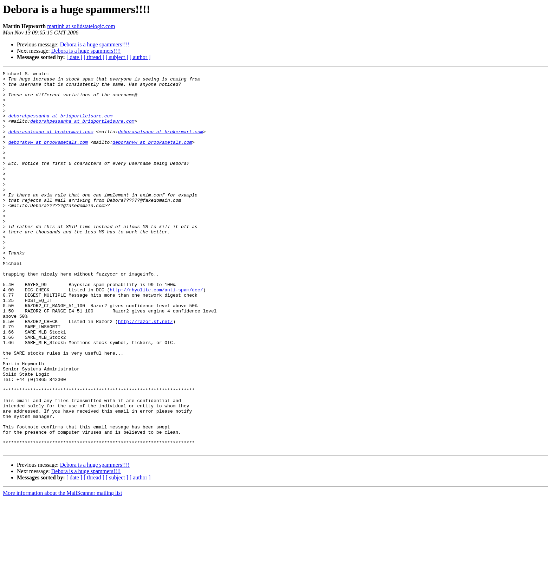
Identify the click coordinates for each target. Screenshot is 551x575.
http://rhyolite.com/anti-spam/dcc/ (156, 334)
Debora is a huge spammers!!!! (95, 44)
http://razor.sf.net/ (145, 372)
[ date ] (74, 57)
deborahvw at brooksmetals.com (48, 157)
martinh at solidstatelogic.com (81, 26)
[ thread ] (94, 57)
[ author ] (140, 57)
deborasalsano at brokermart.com (50, 144)
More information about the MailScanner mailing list (62, 569)
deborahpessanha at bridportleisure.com (60, 125)
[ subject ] (117, 57)
